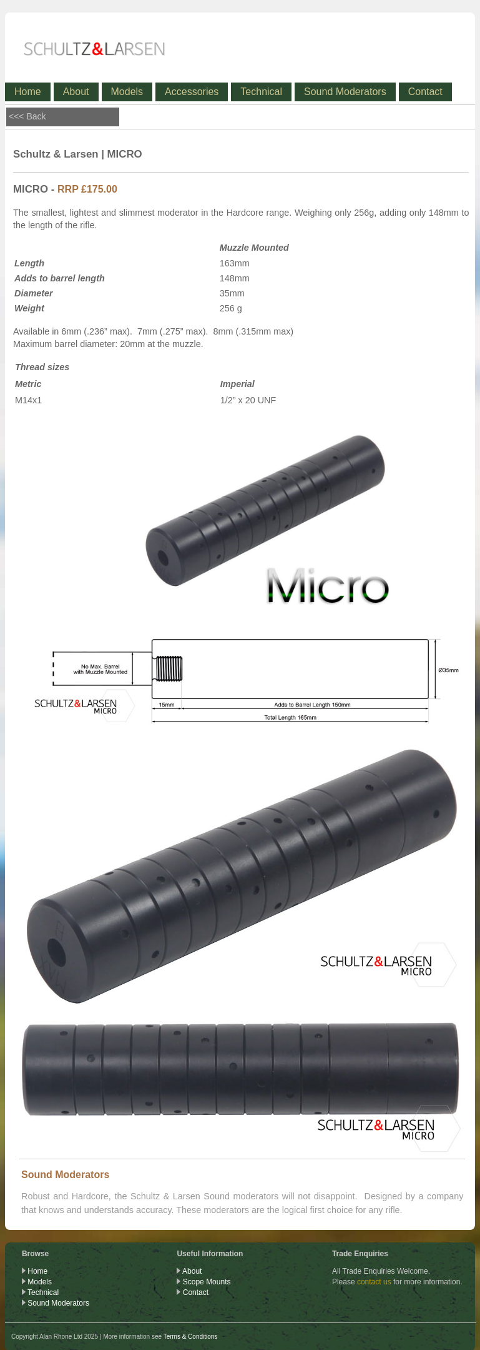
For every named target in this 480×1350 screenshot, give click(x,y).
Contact (425, 91)
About (76, 91)
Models (127, 91)
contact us (374, 1281)
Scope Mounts (207, 1281)
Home (27, 91)
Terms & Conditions (191, 1336)
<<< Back (27, 116)
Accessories (191, 91)
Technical (261, 91)
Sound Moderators (345, 91)
